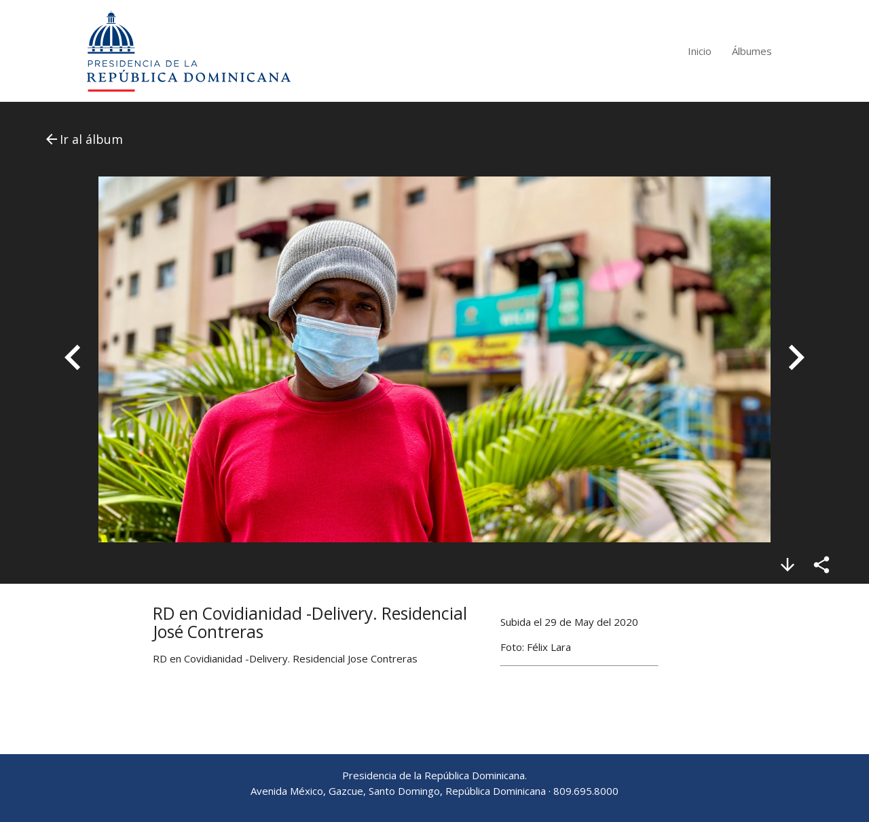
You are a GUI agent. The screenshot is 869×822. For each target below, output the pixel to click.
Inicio (699, 51)
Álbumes (752, 51)
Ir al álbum (83, 139)
